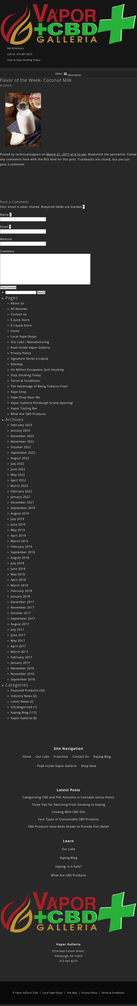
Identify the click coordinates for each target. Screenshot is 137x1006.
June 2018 (18, 569)
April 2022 (18, 480)
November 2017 (22, 607)
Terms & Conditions (25, 381)
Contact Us (19, 314)
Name (4, 215)
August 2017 (20, 624)
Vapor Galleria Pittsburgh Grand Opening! (42, 403)
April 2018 (18, 580)
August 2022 (20, 458)
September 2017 (23, 618)
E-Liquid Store (21, 325)
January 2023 (20, 430)
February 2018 (21, 591)
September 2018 (23, 552)
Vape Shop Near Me (25, 397)
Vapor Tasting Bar (24, 408)
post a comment (12, 164)
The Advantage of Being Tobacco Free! (39, 386)
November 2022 (22, 442)
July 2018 (17, 563)
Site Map (72, 992)
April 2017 (18, 646)
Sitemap (17, 364)
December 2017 (22, 602)
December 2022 (22, 436)
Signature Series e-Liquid (29, 359)
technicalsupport (28, 154)
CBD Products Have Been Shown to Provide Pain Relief (68, 826)
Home (15, 331)
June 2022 (18, 469)
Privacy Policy (21, 353)
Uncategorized (21, 707)
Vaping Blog (19, 712)
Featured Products (24, 690)
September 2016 (23, 679)
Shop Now (88, 766)
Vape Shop (18, 392)
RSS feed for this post (60, 159)
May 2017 (18, 641)
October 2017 (21, 613)
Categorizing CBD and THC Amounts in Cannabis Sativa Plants (68, 797)
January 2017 (20, 663)
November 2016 (22, 674)
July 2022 (17, 464)
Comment (7, 251)
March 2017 (19, 652)
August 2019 (20, 513)
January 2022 (20, 497)
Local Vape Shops (24, 336)
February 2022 (21, 491)
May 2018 (18, 574)
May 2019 (18, 530)
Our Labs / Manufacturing (30, 342)
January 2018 (20, 596)
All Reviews (19, 309)
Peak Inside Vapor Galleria (30, 347)
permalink (117, 154)
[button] (75, 75)
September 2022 (23, 453)
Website (6, 239)
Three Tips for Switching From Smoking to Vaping (68, 805)
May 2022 (18, 475)
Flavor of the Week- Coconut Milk (36, 80)
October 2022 (21, 447)
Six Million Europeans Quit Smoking (37, 370)
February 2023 (21, 425)
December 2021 (22, 502)
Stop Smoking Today (26, 375)
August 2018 (20, 558)
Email (4, 227)
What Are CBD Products (28, 414)
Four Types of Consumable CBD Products (68, 819)
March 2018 (19, 585)
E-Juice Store (20, 320)
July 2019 (17, 519)
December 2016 (22, 668)
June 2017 (18, 635)
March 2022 (19, 486)
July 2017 (17, 630)
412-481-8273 (68, 961)
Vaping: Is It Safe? (68, 866)
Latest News (20, 701)
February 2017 (21, 657)
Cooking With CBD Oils (68, 812)
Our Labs (42, 757)
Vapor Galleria (21, 718)
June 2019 (18, 524)
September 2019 (23, 508)
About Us (17, 303)
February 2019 (21, 547)
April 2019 (18, 536)
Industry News (21, 696)
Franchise (61, 757)
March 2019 (19, 541)
